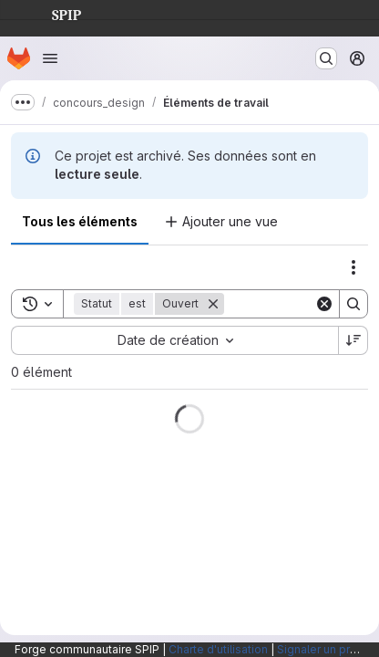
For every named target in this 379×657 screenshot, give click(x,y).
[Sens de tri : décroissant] (353, 340)
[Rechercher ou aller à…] (326, 58)
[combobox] (174, 340)
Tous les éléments (80, 221)
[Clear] (324, 304)
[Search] (353, 303)
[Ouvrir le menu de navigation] (50, 58)
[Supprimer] (213, 304)
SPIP (52, 12)
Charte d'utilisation (218, 649)
